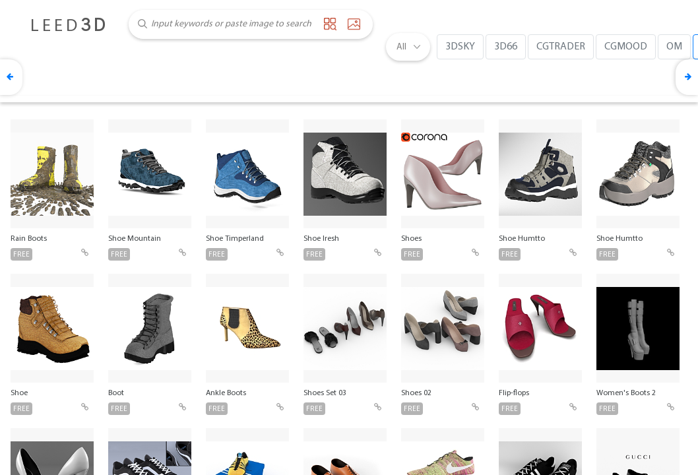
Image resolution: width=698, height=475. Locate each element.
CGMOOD (625, 47)
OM (674, 47)
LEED (69, 26)
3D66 (505, 47)
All (401, 47)
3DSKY (460, 47)
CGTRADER (560, 47)
